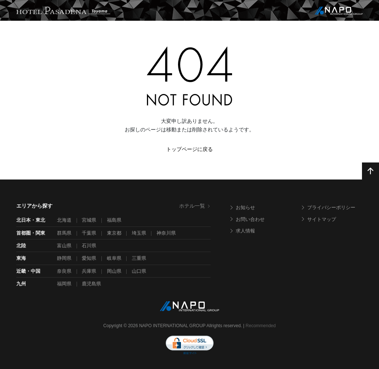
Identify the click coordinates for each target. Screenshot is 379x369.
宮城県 (89, 220)
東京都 (114, 233)
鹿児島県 (91, 283)
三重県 (139, 258)
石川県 (89, 245)
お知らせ (242, 207)
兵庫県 (89, 271)
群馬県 (64, 233)
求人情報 (242, 231)
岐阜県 (114, 258)
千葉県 (89, 233)
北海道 (64, 220)
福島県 (114, 220)
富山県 (64, 245)
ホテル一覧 (195, 206)
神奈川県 (166, 233)
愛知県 (89, 258)
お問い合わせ (247, 219)
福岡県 (64, 283)
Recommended (261, 325)
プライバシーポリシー (328, 207)
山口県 (139, 271)
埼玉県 (139, 233)
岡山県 (114, 271)
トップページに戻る (189, 149)
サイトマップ (318, 219)
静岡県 (64, 258)
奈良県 (64, 271)
